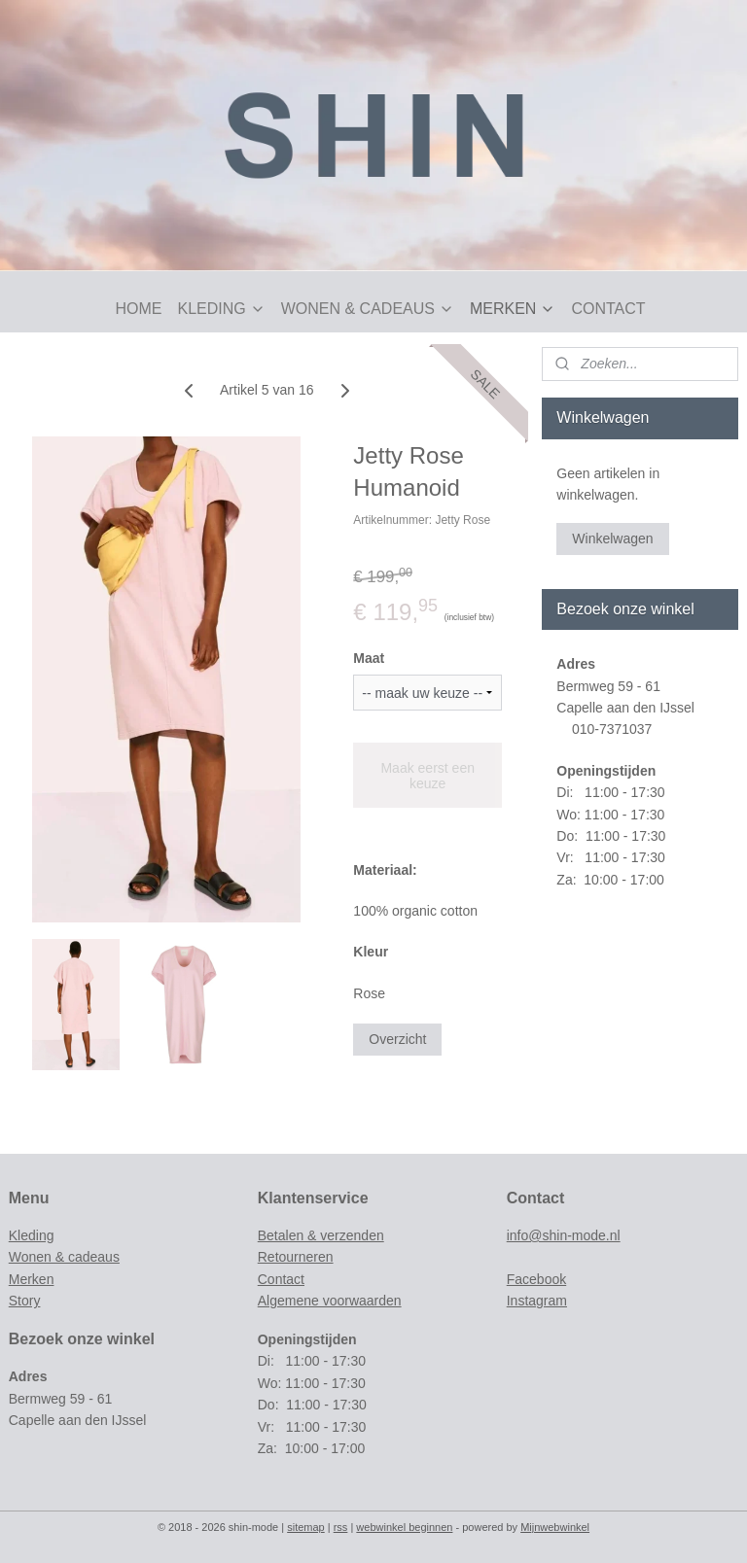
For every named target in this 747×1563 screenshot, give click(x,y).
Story (25, 1300)
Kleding (31, 1235)
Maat (368, 658)
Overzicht (397, 1039)
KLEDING (221, 308)
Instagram (537, 1300)
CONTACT (608, 308)
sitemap (306, 1527)
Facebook (536, 1279)
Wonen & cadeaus (64, 1257)
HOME (138, 308)
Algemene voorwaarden (330, 1300)
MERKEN (512, 308)
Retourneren (296, 1257)
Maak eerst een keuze (427, 775)
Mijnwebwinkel (554, 1527)
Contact (281, 1279)
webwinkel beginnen (404, 1527)
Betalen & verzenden (321, 1235)
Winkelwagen (612, 538)
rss (341, 1527)
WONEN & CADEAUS (367, 308)
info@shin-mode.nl (564, 1235)
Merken (31, 1279)
